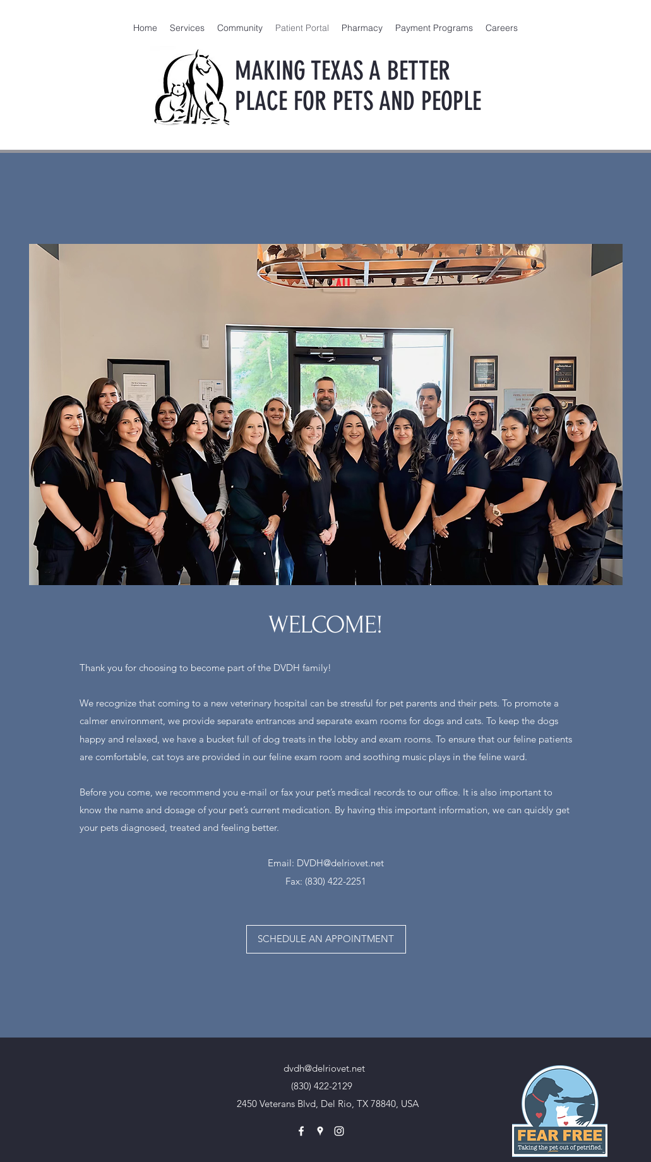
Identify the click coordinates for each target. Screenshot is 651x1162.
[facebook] (301, 1131)
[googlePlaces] (320, 1131)
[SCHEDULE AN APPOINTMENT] (326, 939)
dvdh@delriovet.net (324, 1068)
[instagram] (339, 1131)
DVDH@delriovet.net (340, 863)
